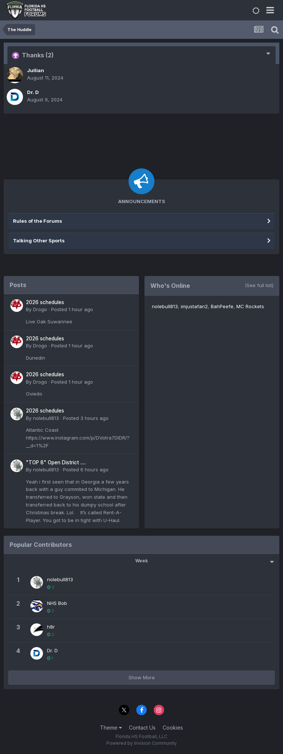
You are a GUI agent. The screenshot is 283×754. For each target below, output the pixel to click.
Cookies (173, 727)
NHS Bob (57, 603)
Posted (72, 309)
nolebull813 (46, 418)
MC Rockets (250, 306)
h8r (51, 627)
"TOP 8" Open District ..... (56, 462)
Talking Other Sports (39, 240)
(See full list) (259, 285)
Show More (142, 677)
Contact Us (142, 727)
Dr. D (33, 92)
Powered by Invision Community (141, 743)
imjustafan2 (194, 306)
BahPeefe (222, 306)
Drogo (40, 309)
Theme (111, 727)
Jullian (35, 70)
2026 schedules (45, 302)
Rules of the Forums (37, 221)
